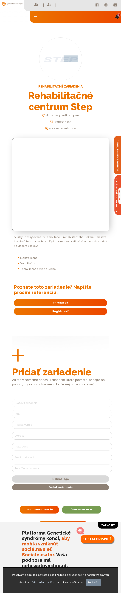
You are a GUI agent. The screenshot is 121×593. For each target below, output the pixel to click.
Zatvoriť (108, 525)
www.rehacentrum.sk (60, 128)
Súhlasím (93, 582)
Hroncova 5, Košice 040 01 (60, 115)
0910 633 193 (60, 121)
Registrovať (60, 311)
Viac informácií (42, 582)
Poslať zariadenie (60, 487)
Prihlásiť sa (60, 302)
